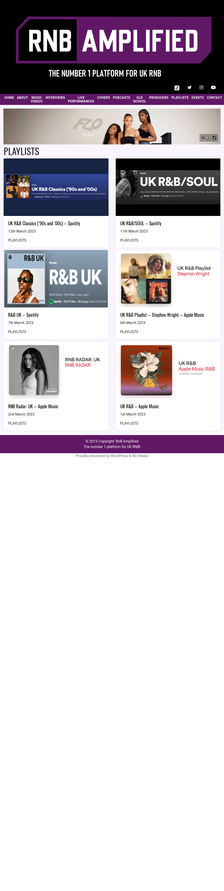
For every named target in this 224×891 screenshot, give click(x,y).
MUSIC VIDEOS (37, 99)
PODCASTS (121, 97)
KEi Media (140, 456)
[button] (177, 87)
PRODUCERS (158, 97)
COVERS (103, 97)
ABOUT (22, 97)
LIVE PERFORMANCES (81, 99)
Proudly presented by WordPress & (104, 456)
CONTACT (214, 97)
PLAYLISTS (180, 97)
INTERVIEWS (55, 97)
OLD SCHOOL (139, 99)
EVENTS (198, 97)
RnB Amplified (127, 441)
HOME (9, 97)
